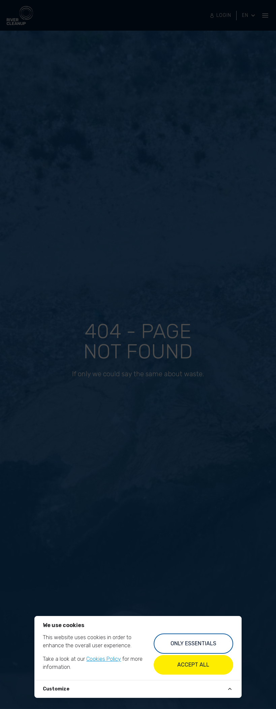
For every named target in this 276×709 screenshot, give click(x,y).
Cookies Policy (103, 659)
